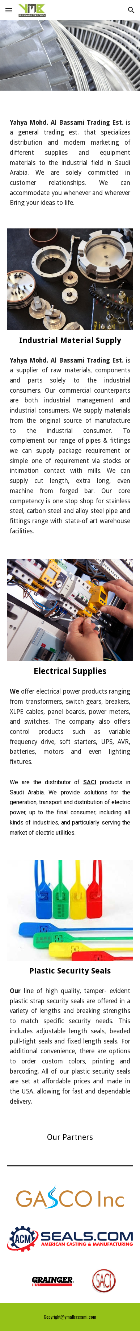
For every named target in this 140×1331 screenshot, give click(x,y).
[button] (8, 10)
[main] (70, 155)
